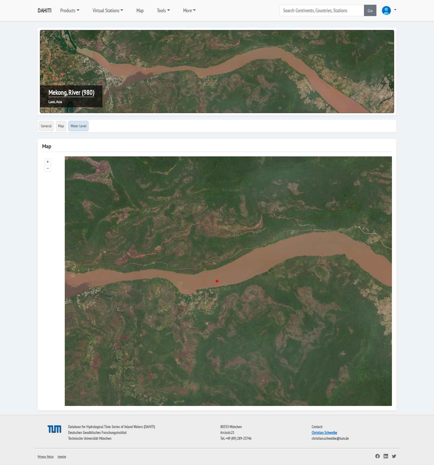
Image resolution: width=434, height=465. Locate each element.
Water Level (78, 125)
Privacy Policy (46, 456)
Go (370, 10)
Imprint (62, 456)
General (46, 125)
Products (67, 10)
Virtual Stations (106, 10)
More (187, 10)
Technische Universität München (89, 438)
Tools (161, 10)
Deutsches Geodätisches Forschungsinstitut (97, 432)
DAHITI (44, 10)
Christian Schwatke (324, 432)
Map (140, 10)
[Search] (322, 10)
